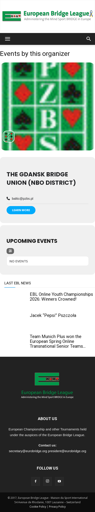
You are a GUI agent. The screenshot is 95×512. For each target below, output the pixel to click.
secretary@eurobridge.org (28, 451)
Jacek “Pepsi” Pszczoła (53, 315)
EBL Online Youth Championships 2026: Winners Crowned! (61, 297)
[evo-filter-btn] (10, 251)
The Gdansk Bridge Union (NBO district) (41, 178)
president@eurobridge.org (67, 451)
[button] (7, 39)
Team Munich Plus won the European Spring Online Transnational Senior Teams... (58, 341)
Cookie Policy (38, 506)
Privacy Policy (57, 506)
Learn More (21, 210)
